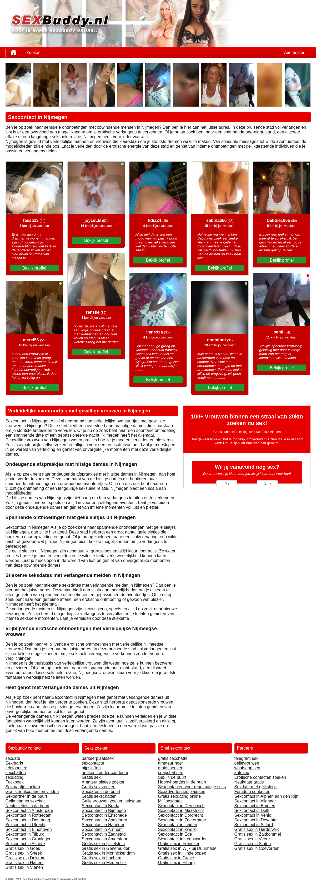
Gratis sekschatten (99, 796)
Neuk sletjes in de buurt (27, 806)
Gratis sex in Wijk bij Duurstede (187, 848)
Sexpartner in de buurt (26, 796)
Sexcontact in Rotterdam (29, 815)
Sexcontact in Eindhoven (29, 829)
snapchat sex (170, 772)
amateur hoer (170, 763)
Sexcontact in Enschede (104, 815)
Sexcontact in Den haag (28, 820)
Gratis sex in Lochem (101, 858)
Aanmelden (294, 52)
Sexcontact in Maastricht (181, 810)
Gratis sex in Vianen (24, 867)
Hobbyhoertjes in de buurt (182, 782)
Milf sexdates (170, 801)
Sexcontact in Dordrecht (180, 815)
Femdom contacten (252, 791)
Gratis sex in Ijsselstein (103, 843)
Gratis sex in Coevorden (257, 848)
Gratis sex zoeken (99, 787)
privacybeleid (68, 879)
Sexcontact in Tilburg (25, 834)
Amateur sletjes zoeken (104, 782)
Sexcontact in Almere (25, 843)
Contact (82, 879)
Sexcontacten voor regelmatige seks (192, 787)
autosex (241, 772)
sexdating (15, 777)
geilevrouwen (246, 763)
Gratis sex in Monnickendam (108, 853)
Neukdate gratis (249, 782)
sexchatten (16, 772)
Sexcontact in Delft (251, 810)
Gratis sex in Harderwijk (256, 829)
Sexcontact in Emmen (254, 806)
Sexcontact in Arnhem (102, 829)
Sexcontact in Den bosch (181, 806)
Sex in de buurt (172, 777)
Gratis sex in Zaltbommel (257, 834)
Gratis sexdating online (179, 796)
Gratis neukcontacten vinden (32, 791)
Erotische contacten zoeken (260, 777)
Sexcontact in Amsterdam (29, 810)
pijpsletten (91, 768)
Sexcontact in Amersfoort (105, 839)
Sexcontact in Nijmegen (104, 810)
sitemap (27, 879)
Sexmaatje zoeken (23, 787)
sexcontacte (93, 763)
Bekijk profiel (34, 268)
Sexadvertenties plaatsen (181, 791)
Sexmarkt (14, 763)
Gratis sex (91, 777)
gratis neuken (170, 768)
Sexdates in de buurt (101, 791)
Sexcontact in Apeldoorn (104, 820)
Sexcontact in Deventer (256, 820)
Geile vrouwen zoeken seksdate (112, 801)
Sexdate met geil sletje (255, 787)
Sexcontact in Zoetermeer (182, 820)
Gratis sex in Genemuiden (106, 848)
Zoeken (34, 52)
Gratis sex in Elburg (176, 862)
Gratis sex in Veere (252, 839)
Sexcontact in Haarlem (103, 824)
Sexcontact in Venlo (253, 815)
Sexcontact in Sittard (253, 824)
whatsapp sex (247, 768)
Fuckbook (15, 782)
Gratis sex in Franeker (178, 843)
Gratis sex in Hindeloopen (182, 853)
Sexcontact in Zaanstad (104, 834)
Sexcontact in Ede (175, 834)
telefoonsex (16, 768)
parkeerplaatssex (98, 758)
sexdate (13, 758)
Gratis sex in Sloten (252, 843)
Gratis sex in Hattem (25, 862)
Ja (227, 484)
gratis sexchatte (173, 758)
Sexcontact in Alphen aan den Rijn (266, 796)
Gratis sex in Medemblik (104, 862)
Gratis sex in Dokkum (26, 858)
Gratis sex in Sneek (24, 853)
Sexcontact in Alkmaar (255, 801)
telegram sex (246, 758)
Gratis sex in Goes (23, 848)
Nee (267, 484)
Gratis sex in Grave (176, 858)
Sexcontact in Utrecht (26, 824)
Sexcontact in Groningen (29, 839)
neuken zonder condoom (105, 772)
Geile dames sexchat (25, 801)
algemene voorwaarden (46, 879)
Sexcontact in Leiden (177, 824)
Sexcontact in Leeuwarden (183, 839)
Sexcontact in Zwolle (177, 829)
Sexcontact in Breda (100, 806)
